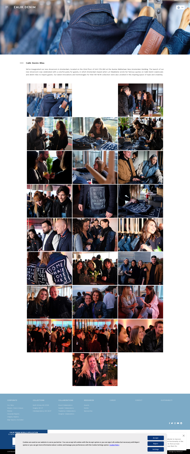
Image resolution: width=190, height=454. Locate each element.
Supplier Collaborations (66, 408)
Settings (156, 449)
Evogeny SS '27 (38, 408)
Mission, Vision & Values (15, 408)
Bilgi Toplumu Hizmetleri (15, 420)
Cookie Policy (114, 445)
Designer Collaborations (66, 414)
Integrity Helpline (13, 417)
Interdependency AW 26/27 (42, 411)
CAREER (113, 400)
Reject (155, 443)
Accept (155, 438)
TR (180, 7)
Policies (9, 411)
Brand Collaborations (65, 405)
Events (86, 408)
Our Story (10, 405)
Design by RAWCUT (176, 451)
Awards (86, 405)
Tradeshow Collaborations (66, 411)
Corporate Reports (13, 414)
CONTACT (138, 400)
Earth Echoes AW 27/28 (41, 405)
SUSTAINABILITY (166, 400)
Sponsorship (88, 411)
